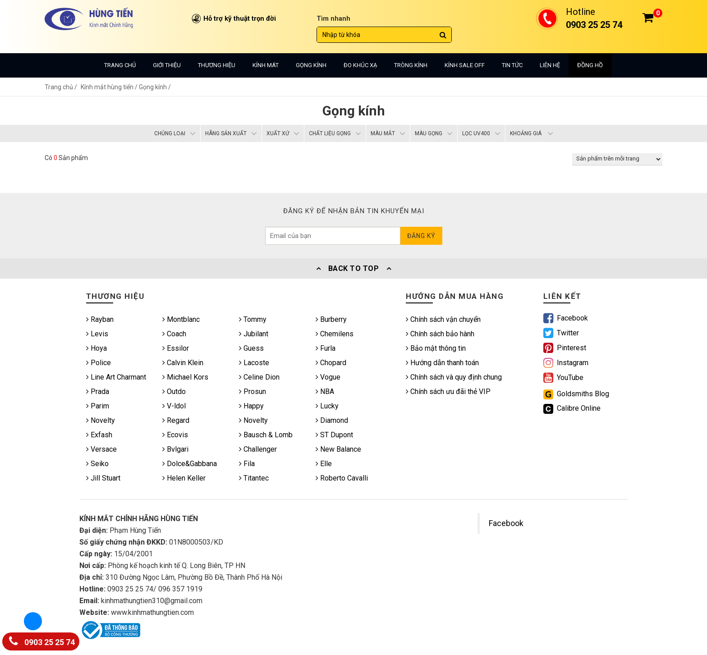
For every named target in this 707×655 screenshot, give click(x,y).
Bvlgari (175, 449)
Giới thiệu (167, 65)
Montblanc (181, 319)
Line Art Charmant (116, 377)
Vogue (328, 377)
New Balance (338, 449)
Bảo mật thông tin (436, 348)
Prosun (252, 391)
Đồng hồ (590, 65)
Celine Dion (259, 377)
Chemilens (335, 334)
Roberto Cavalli (342, 478)
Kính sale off (465, 65)
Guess (251, 348)
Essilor (175, 348)
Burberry (331, 319)
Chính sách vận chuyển (443, 319)
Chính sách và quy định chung (454, 377)
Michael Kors (185, 377)
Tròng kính (410, 65)
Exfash (99, 435)
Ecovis (175, 435)
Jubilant (253, 334)
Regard (175, 420)
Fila (247, 463)
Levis (97, 334)
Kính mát (265, 65)
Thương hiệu (216, 65)
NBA (325, 391)
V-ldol (174, 406)
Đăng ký (421, 235)
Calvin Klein (182, 362)
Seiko (97, 463)
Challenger (258, 449)
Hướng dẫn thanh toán (442, 362)
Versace (101, 449)
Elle (324, 463)
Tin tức (512, 65)
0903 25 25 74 (42, 640)
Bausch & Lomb (266, 435)
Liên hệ (550, 65)
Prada (97, 391)
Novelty (100, 420)
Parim (97, 406)
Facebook (506, 523)
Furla (325, 348)
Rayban (100, 319)
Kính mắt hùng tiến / (110, 87)
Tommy (252, 319)
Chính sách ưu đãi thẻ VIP (448, 391)
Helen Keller (184, 478)
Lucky (327, 406)
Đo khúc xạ (360, 65)
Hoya (96, 348)
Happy (251, 406)
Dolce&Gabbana (189, 463)
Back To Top (353, 268)
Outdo (174, 391)
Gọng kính (311, 65)
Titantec (254, 478)
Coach (174, 334)
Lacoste (254, 362)
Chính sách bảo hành (440, 334)
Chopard (331, 362)
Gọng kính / (155, 87)
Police (98, 362)
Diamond (332, 420)
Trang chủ (120, 65)
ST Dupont (334, 435)
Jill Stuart (103, 478)
